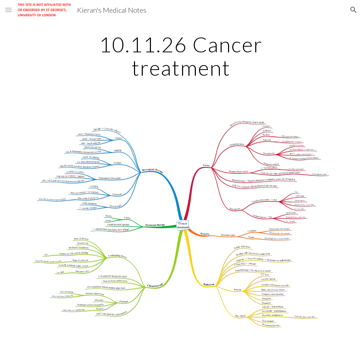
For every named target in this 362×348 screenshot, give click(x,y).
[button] (8, 9)
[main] (181, 56)
